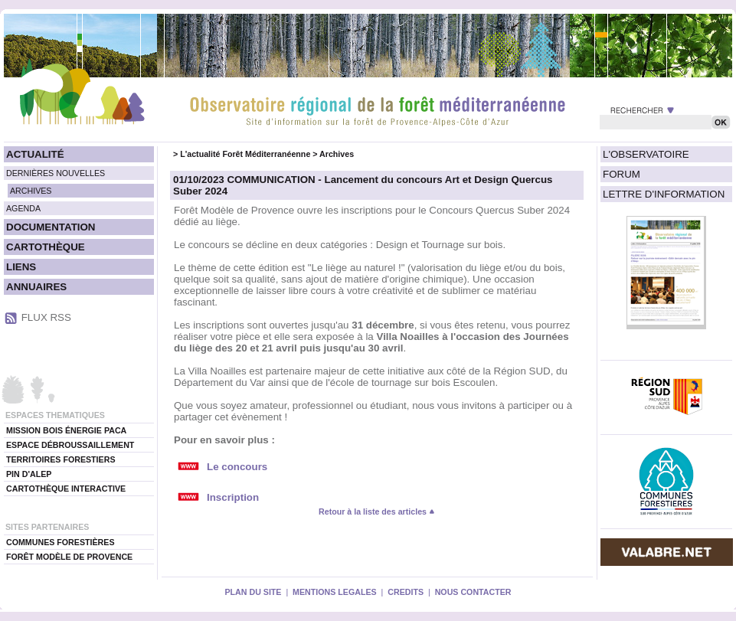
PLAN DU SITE (252, 591)
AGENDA (23, 208)
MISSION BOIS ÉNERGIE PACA (66, 430)
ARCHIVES (30, 190)
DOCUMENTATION (50, 227)
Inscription (233, 497)
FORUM (621, 174)
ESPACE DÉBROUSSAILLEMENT (70, 444)
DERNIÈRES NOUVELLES (55, 173)
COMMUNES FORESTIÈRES (60, 542)
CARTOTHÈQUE (45, 247)
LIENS (21, 267)
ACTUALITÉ (35, 154)
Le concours (237, 466)
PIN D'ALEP (28, 474)
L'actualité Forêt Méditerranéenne (245, 154)
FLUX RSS (46, 317)
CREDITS (406, 591)
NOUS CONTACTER (473, 591)
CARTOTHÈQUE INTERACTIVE (66, 488)
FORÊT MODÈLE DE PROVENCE (69, 556)
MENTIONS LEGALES (335, 591)
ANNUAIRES (36, 287)
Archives (336, 154)
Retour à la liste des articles (377, 511)
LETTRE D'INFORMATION (664, 194)
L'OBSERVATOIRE (646, 154)
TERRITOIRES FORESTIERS (61, 459)
